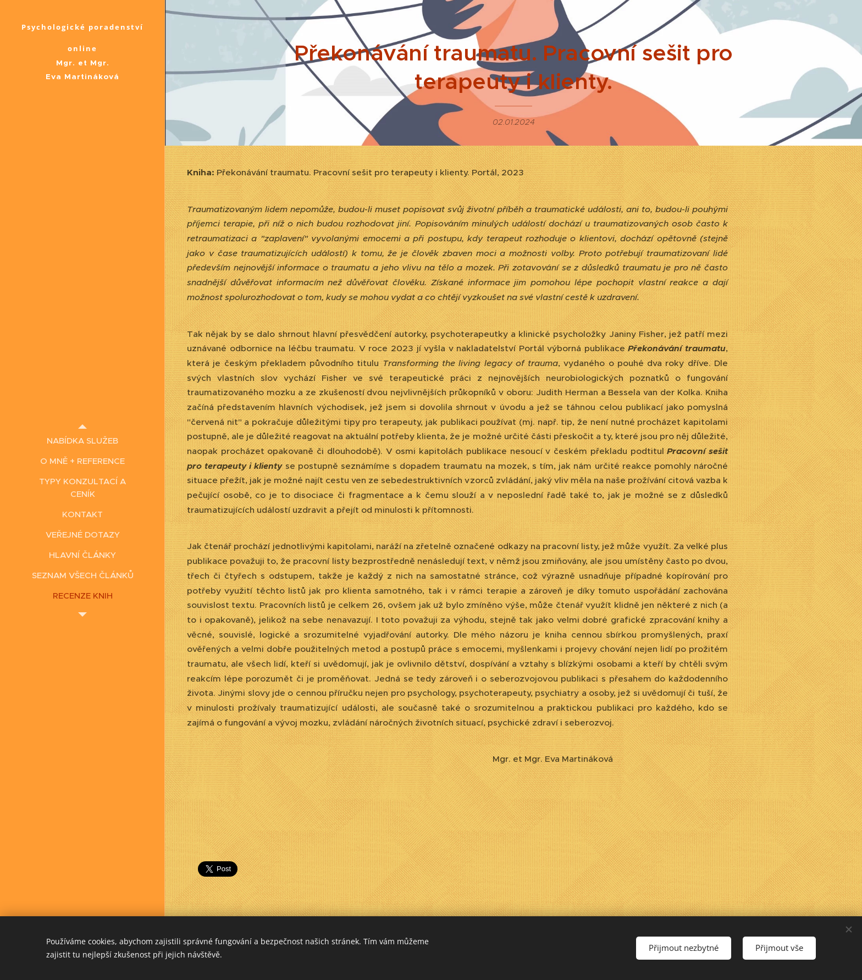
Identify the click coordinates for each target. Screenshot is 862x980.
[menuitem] (82, 440)
